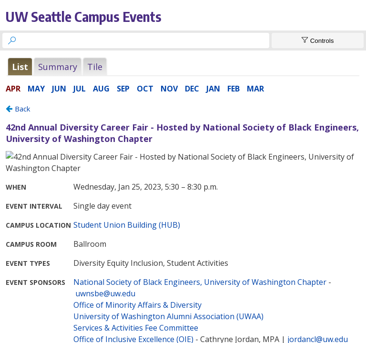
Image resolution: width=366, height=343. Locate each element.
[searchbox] (144, 40)
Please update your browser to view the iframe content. (183, 66)
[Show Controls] (318, 40)
